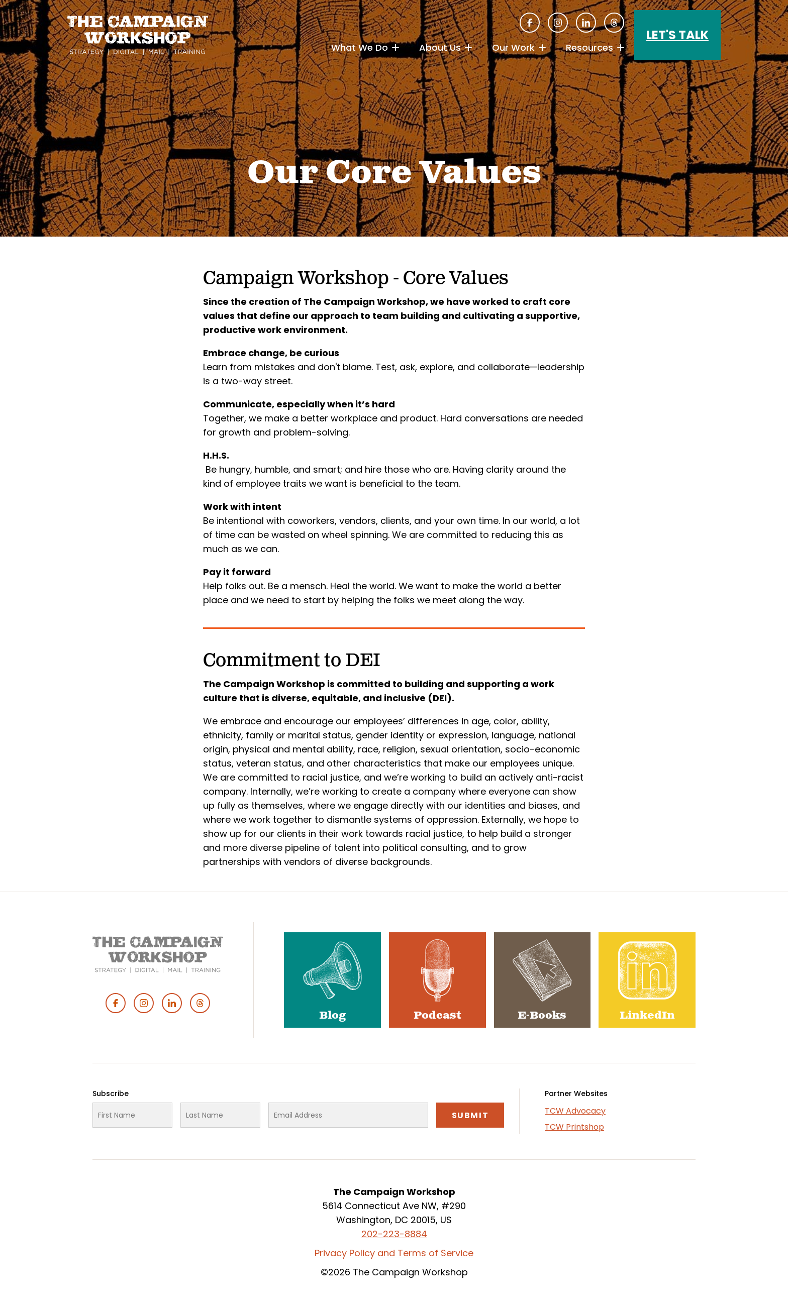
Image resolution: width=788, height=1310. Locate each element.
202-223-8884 (394, 1234)
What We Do (359, 47)
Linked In (586, 23)
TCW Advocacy (575, 1111)
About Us (440, 47)
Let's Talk (677, 35)
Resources (589, 47)
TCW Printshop (574, 1127)
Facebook (530, 23)
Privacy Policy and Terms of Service (394, 1253)
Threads (614, 23)
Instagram (558, 23)
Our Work (513, 47)
